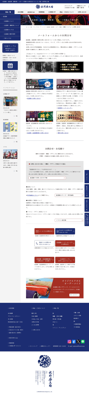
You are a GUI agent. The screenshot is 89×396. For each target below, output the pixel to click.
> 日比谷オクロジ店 (69, 7)
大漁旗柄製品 (77, 324)
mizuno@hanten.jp (79, 346)
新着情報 (41, 12)
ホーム (27, 27)
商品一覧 (8, 12)
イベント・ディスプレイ (59, 327)
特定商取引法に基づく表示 (15, 322)
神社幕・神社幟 (57, 319)
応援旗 (5, 16)
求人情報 (10, 319)
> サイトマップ (68, 5)
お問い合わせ (82, 12)
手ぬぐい (55, 322)
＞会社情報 (11, 308)
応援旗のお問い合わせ (34, 98)
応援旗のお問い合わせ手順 (38, 177)
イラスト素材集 (61, 220)
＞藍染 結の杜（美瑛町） (15, 332)
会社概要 (10, 313)
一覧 (16, 116)
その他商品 (77, 327)
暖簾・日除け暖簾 (57, 316)
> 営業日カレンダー (81, 5)
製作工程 (34, 313)
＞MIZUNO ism (13, 338)
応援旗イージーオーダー (65, 108)
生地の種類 (35, 316)
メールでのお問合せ (45, 231)
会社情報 (20, 12)
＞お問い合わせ (36, 330)
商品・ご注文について (67, 12)
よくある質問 (35, 324)
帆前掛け (76, 318)
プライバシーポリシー (14, 316)
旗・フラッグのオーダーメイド (39, 27)
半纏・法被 (77, 312)
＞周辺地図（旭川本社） (14, 327)
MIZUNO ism (31, 12)
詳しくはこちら (74, 295)
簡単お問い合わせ (63, 133)
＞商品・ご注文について (38, 308)
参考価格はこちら (32, 195)
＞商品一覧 (56, 308)
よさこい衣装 (77, 315)
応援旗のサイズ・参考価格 (65, 195)
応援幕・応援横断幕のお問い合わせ (37, 133)
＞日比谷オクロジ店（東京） (16, 330)
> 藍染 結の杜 (80, 7)
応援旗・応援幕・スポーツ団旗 (56, 27)
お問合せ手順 (35, 322)
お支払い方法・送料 (37, 319)
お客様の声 (51, 12)
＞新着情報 (11, 343)
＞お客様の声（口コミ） (14, 345)
